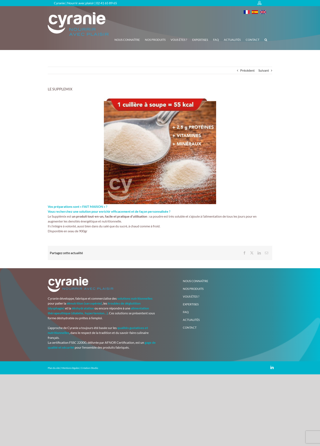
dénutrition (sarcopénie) (84, 303)
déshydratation (83, 308)
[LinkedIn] (259, 253)
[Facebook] (244, 253)
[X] (252, 253)
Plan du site (54, 367)
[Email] (266, 253)
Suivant (263, 70)
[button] (265, 40)
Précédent (247, 70)
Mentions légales (70, 367)
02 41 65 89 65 (106, 3)
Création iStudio (89, 367)
